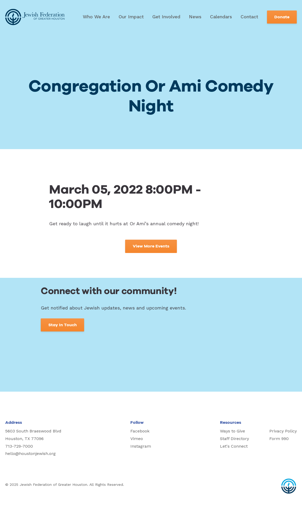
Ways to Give (232, 431)
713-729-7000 (19, 446)
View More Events (151, 246)
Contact (249, 16)
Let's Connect (234, 446)
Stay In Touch (62, 325)
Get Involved (166, 16)
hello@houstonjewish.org (30, 453)
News (195, 16)
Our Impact (131, 16)
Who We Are (96, 16)
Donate (281, 17)
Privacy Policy (283, 431)
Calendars (221, 16)
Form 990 (279, 438)
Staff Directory (234, 438)
